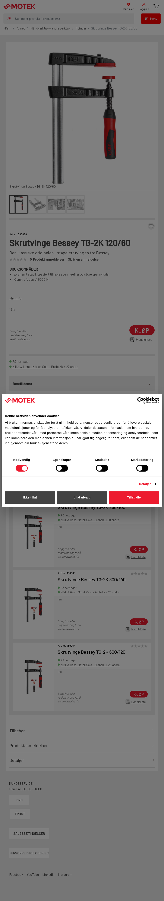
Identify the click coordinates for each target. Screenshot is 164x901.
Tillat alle (134, 497)
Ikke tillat (30, 497)
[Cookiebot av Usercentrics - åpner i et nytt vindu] (140, 400)
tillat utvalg (81, 497)
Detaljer (145, 484)
